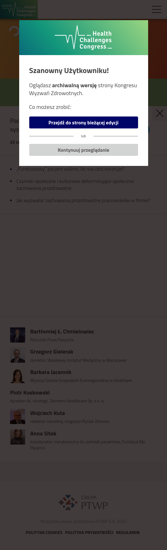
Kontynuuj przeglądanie (83, 150)
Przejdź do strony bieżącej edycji (83, 122)
